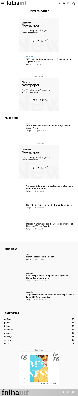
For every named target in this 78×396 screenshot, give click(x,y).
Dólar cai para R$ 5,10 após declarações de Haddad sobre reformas (47, 277)
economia (29, 273)
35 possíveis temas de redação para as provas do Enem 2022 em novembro (50, 295)
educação (29, 56)
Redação (28, 64)
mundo (28, 254)
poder (28, 123)
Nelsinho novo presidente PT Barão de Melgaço (49, 205)
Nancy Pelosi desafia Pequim (40, 257)
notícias (29, 221)
